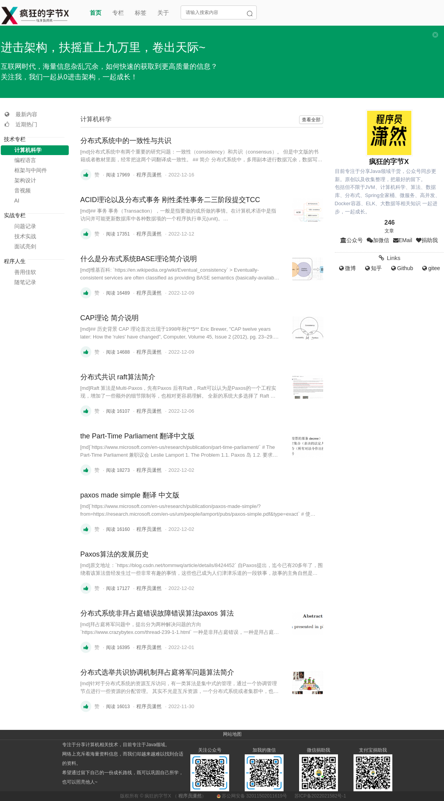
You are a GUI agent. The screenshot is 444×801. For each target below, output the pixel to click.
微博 (347, 268)
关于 (163, 12)
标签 (140, 12)
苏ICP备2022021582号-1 (320, 796)
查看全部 (311, 119)
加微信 (378, 240)
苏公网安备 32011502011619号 (253, 796)
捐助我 (427, 240)
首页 (95, 12)
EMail (402, 240)
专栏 (118, 12)
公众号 (351, 240)
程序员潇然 (149, 175)
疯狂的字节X (158, 796)
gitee (430, 268)
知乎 (373, 268)
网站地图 (232, 734)
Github (401, 268)
